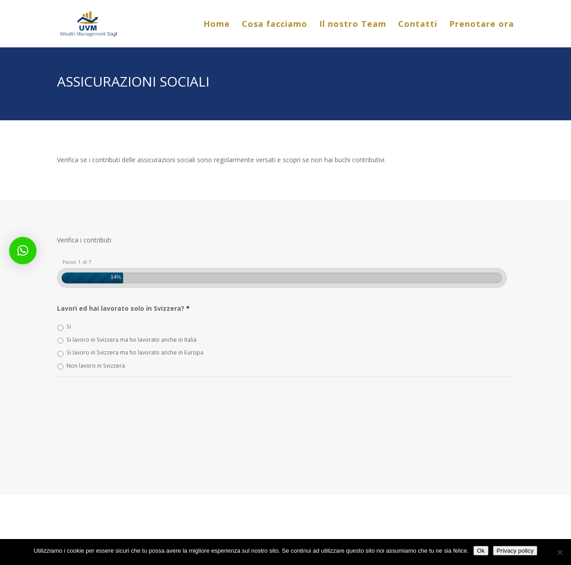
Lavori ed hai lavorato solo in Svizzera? (123, 308)
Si (69, 326)
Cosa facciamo (274, 25)
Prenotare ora (481, 25)
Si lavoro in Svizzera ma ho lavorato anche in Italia (132, 340)
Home (216, 25)
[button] (22, 250)
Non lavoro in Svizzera (96, 366)
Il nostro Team (352, 25)
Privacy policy (515, 550)
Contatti (417, 25)
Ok (481, 550)
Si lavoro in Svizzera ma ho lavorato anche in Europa (135, 352)
